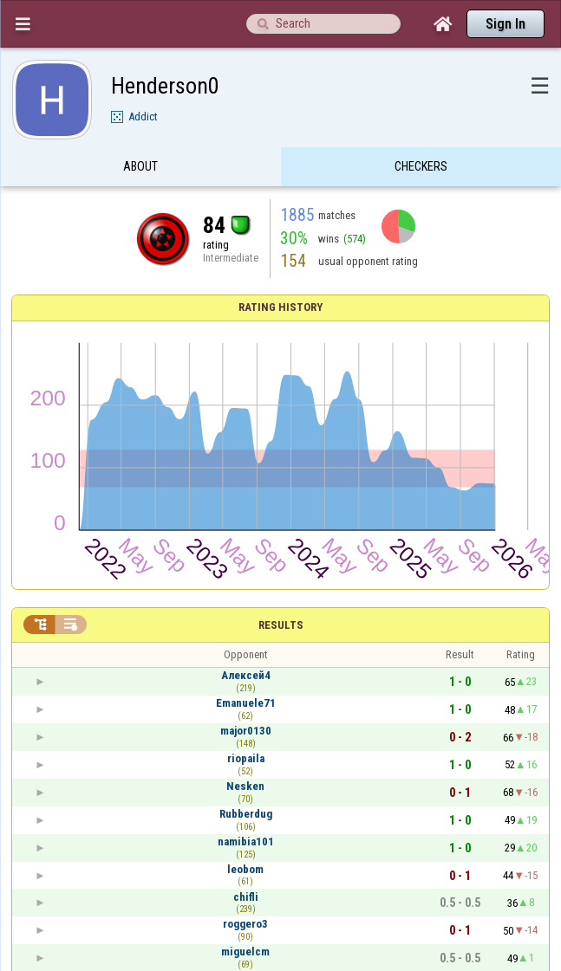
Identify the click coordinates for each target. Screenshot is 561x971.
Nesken (245, 786)
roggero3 (245, 923)
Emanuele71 (246, 702)
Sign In (505, 24)
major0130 (245, 730)
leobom (245, 869)
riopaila (245, 758)
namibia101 (246, 841)
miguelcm (245, 951)
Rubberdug (245, 813)
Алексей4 (246, 675)
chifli (245, 896)
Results (280, 624)
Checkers (421, 167)
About (140, 167)
